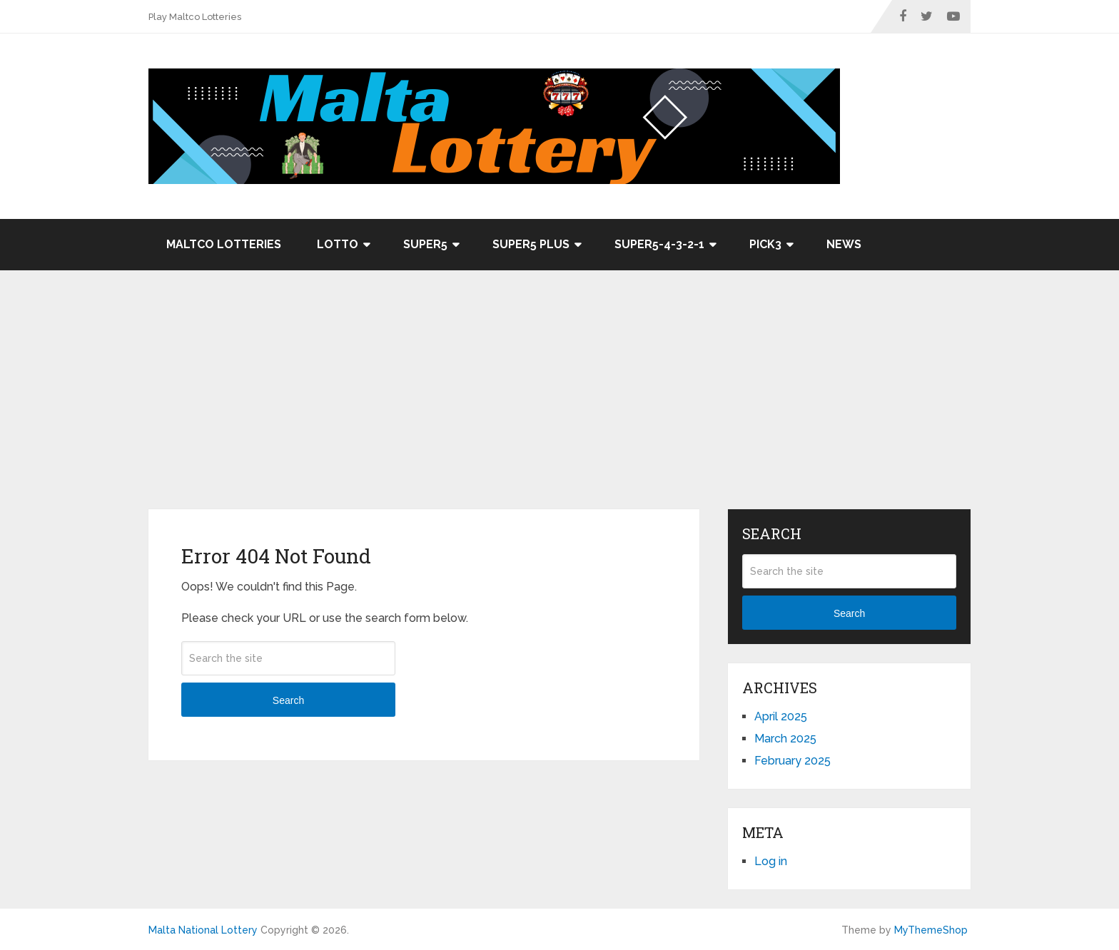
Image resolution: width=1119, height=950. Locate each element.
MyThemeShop (931, 930)
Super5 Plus (530, 244)
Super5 (425, 244)
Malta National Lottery (203, 930)
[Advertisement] (559, 402)
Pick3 (765, 244)
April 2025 (780, 716)
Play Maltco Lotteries (194, 16)
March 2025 (785, 738)
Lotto (337, 244)
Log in (770, 861)
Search (288, 700)
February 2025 (792, 760)
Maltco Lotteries (223, 244)
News (843, 244)
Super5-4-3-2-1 (659, 244)
